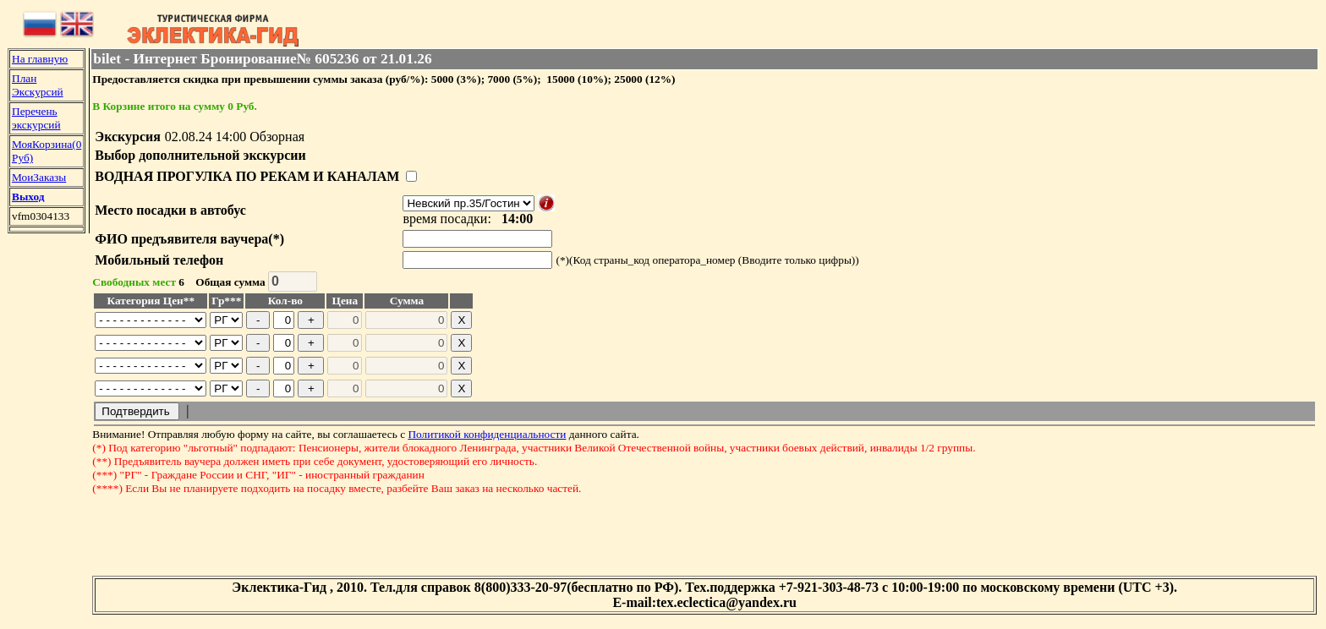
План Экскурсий (37, 85)
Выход (28, 196)
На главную (40, 58)
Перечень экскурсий (36, 118)
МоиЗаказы (39, 177)
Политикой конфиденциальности (487, 434)
